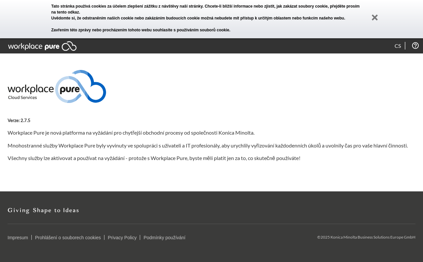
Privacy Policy (122, 237)
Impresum (18, 237)
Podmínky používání (164, 237)
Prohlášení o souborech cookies (68, 237)
